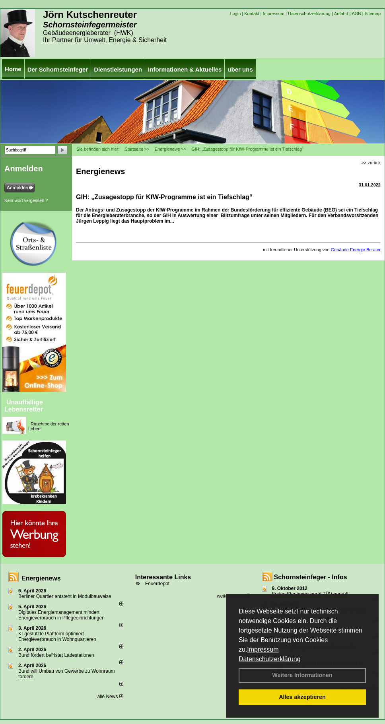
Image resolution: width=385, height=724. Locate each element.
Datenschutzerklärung (270, 659)
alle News (110, 696)
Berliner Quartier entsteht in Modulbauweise (64, 596)
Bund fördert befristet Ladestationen (56, 655)
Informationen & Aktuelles (185, 69)
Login (235, 13)
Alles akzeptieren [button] (302, 697)
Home (13, 69)
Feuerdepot (157, 583)
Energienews (41, 578)
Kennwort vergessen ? (26, 200)
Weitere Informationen (302, 675)
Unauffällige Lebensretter (23, 406)
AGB (356, 13)
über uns (240, 69)
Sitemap (373, 13)
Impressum (262, 649)
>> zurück (371, 162)
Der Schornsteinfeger (57, 69)
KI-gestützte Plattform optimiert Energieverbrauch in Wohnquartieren (57, 636)
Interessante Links (163, 577)
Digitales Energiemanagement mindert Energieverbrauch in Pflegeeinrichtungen (61, 615)
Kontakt (251, 13)
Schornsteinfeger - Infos (310, 577)
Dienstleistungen (118, 69)
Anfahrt (341, 13)
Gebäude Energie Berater (356, 249)
